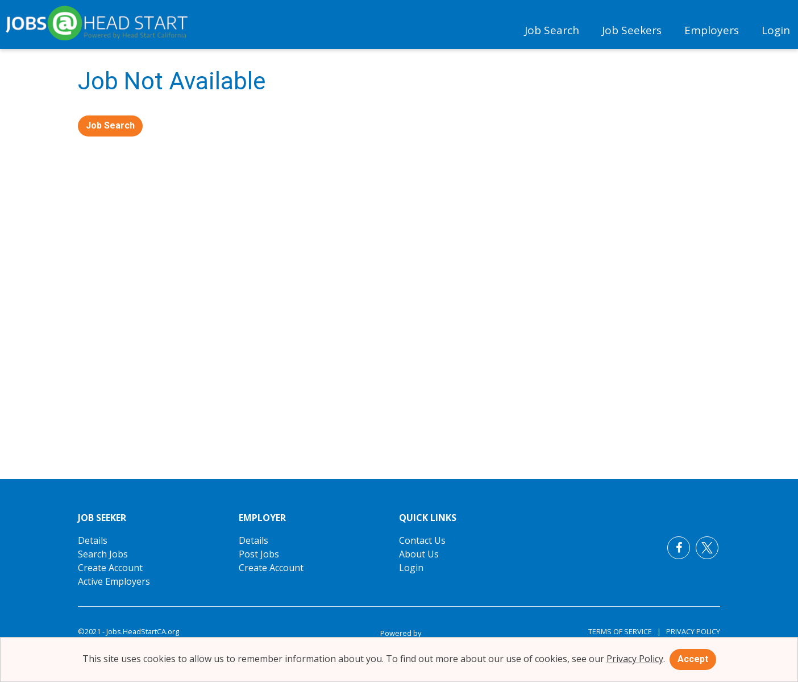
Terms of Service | (624, 631)
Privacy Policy (690, 631)
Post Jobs (259, 554)
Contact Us (422, 540)
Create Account (110, 567)
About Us (419, 554)
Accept (693, 659)
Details (92, 540)
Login (776, 30)
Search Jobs (103, 554)
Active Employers (114, 581)
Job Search (552, 30)
